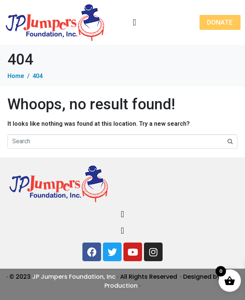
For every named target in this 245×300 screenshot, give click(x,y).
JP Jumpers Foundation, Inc (74, 276)
